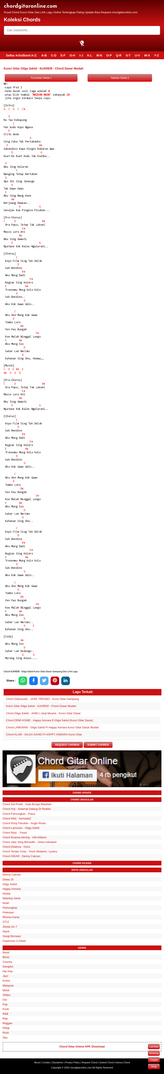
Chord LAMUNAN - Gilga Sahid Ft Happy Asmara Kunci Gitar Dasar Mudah (52, 727)
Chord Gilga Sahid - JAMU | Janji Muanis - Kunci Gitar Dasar (43, 713)
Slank (6, 931)
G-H (72, 55)
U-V (137, 55)
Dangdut (8, 966)
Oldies (6, 995)
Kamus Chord (123, 1062)
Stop (154, 1066)
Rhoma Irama (11, 917)
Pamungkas (10, 907)
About (37, 1062)
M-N (99, 55)
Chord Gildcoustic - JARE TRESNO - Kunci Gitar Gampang (42, 699)
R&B (5, 1013)
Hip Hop (8, 971)
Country (7, 961)
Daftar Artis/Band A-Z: (21, 55)
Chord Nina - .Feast (15, 832)
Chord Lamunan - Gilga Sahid (21, 828)
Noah (6, 903)
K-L (89, 55)
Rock (6, 1032)
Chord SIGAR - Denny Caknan (21, 856)
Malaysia (8, 985)
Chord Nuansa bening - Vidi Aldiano (25, 837)
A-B (44, 55)
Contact (46, 1062)
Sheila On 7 (10, 926)
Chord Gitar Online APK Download (82, 1046)
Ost (5, 999)
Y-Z (156, 55)
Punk (6, 1009)
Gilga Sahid (10, 884)
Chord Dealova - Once (16, 847)
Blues (6, 957)
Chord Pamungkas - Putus (19, 813)
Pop (5, 1004)
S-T (128, 55)
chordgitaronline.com (30, 6)
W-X (147, 55)
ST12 (6, 922)
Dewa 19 (8, 879)
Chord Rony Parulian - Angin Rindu (24, 823)
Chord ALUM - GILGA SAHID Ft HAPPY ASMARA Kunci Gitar (44, 734)
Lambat (153, 1046)
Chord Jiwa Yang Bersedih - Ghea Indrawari (30, 842)
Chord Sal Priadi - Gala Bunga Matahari (27, 804)
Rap (5, 1018)
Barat (6, 952)
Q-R (119, 55)
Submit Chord (106, 1062)
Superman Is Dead (14, 940)
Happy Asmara (12, 888)
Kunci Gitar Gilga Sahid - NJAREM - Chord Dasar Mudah (41, 706)
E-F (63, 55)
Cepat (154, 1059)
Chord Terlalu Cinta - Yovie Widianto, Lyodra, (30, 851)
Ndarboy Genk (11, 898)
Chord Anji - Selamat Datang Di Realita (27, 809)
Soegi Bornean (12, 936)
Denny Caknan (12, 874)
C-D (53, 55)
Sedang (154, 1053)
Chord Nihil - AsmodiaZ (17, 818)
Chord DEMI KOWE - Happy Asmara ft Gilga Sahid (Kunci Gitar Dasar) (49, 720)
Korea (6, 980)
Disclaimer (57, 1062)
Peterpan (8, 912)
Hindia (6, 893)
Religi (6, 1028)
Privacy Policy (72, 1062)
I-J (81, 55)
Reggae (7, 1023)
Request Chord (89, 1062)
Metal (6, 990)
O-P (109, 55)
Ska (5, 1037)
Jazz (5, 976)
